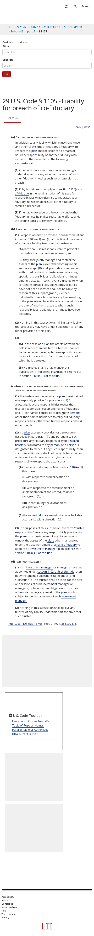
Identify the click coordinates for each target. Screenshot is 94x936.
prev (78, 127)
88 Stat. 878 (68, 624)
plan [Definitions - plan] (34, 151)
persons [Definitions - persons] (75, 413)
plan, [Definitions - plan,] (50, 540)
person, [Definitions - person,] (55, 445)
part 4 (31, 31)
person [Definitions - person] (71, 445)
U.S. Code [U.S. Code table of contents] (20, 27)
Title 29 (35, 27)
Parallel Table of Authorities (30, 730)
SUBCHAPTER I (74, 27)
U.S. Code (13, 118)
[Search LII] (75, 6)
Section (7, 60)
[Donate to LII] (66, 6)
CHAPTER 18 (52, 27)
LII (9, 27)
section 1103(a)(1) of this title (40, 376)
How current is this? (25, 734)
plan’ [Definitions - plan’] (22, 536)
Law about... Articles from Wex (31, 721)
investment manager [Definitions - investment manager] (43, 549)
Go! (6, 74)
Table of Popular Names (28, 725)
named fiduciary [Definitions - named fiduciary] (32, 453)
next (87, 127)
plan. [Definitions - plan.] (31, 425)
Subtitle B (17, 31)
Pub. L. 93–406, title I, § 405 (25, 624)
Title (5, 46)
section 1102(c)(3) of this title (33, 553)
